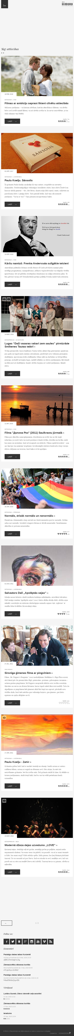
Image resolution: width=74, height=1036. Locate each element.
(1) (34, 346)
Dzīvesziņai (8, 99)
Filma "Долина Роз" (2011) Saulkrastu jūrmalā (33, 433)
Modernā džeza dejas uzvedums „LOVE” (30, 845)
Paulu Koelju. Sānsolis (19, 180)
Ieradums (8, 1013)
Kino (14, 99)
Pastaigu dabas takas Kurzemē (17, 954)
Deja (17, 841)
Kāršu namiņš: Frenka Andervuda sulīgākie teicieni (37, 263)
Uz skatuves (20, 340)
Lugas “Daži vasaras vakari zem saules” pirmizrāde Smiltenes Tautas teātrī (37, 345)
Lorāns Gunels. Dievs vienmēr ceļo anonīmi (22, 993)
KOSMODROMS (64, 1033)
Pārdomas (16, 512)
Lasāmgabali (17, 177)
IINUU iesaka (8, 669)
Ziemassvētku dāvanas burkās (17, 964)
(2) (63, 433)
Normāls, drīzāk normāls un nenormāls (29, 516)
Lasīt (12, 121)
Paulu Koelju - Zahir (17, 762)
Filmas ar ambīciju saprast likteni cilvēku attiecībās (36, 103)
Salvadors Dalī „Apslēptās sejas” (25, 593)
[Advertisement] (37, 29)
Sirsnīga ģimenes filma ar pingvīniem (28, 673)
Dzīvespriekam (9, 340)
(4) (30, 762)
